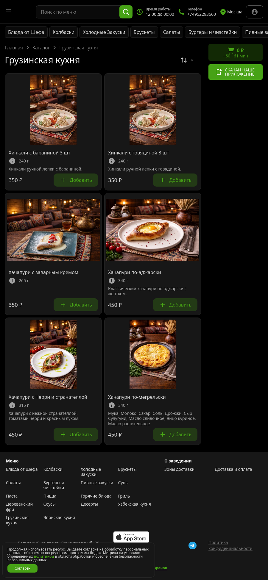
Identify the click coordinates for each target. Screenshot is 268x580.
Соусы (49, 504)
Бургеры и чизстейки (212, 32)
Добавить (76, 180)
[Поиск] (126, 11)
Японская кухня (59, 517)
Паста (12, 496)
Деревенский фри (19, 506)
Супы (123, 482)
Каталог (41, 47)
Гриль (124, 496)
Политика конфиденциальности (230, 545)
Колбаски (63, 32)
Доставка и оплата (233, 469)
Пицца (50, 496)
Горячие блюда (96, 496)
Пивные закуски (97, 482)
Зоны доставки (179, 469)
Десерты (89, 504)
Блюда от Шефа (26, 32)
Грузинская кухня (17, 520)
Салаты (171, 32)
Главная (14, 47)
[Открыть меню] (8, 11)
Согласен (22, 568)
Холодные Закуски (104, 32)
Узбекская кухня (134, 504)
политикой (44, 556)
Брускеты (144, 32)
